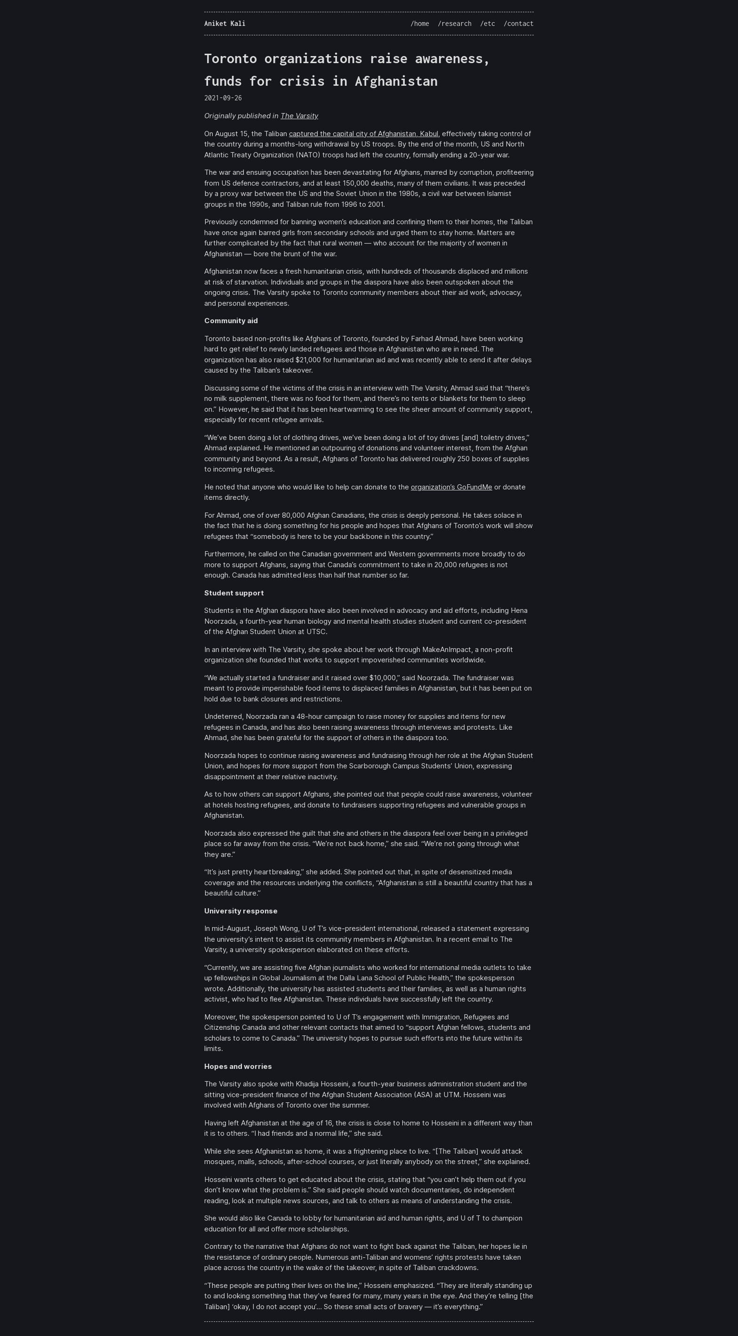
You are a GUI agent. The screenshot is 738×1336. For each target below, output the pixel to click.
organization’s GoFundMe (451, 486)
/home (419, 23)
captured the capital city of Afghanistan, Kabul (363, 133)
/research (455, 23)
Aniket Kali (225, 23)
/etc (487, 23)
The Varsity (299, 115)
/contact (519, 23)
